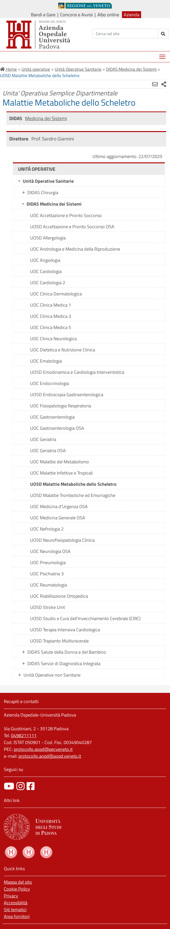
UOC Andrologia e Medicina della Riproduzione (75, 249)
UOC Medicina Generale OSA (57, 517)
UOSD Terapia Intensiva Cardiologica (65, 629)
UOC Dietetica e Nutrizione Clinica (62, 349)
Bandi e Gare (43, 14)
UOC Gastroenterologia (52, 416)
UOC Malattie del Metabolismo (59, 461)
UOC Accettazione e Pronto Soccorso (66, 215)
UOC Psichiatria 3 (47, 573)
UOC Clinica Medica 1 (50, 305)
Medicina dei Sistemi (46, 118)
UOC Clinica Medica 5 (50, 327)
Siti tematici (15, 909)
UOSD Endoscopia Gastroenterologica (66, 394)
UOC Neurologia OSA (50, 551)
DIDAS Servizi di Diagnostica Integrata (63, 663)
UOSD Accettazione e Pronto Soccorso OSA (72, 226)
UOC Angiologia (45, 260)
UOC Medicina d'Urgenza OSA (59, 506)
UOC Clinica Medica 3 (50, 316)
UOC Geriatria (43, 439)
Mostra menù (162, 55)
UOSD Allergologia (48, 237)
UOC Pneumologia (48, 562)
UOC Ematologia (46, 361)
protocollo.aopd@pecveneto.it (43, 749)
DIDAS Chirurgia (42, 192)
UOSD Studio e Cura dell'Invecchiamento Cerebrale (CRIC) (85, 618)
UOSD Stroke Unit (47, 607)
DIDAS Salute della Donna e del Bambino (66, 652)
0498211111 (24, 735)
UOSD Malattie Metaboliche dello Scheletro (73, 484)
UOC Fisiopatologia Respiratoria (60, 405)
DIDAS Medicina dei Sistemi (54, 204)
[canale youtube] (9, 786)
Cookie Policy (17, 888)
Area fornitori (17, 916)
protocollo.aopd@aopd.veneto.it (49, 756)
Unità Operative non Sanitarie (52, 674)
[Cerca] (125, 33)
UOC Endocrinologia (49, 383)
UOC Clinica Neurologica (53, 338)
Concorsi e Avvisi (76, 14)
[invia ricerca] (163, 33)
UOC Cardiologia (46, 271)
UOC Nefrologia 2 (47, 528)
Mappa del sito (18, 882)
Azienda (131, 14)
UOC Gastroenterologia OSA (57, 428)
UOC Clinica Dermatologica (56, 293)
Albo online (108, 14)
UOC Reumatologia (48, 584)
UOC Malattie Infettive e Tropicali (61, 472)
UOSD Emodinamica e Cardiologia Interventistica (77, 372)
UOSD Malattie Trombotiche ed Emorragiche (72, 495)
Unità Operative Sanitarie (48, 181)
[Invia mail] (155, 84)
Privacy (11, 895)
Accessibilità (15, 902)
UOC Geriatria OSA (48, 450)
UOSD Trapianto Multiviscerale (59, 640)
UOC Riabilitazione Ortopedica (59, 596)
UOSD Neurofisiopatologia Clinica (62, 540)
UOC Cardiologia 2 (47, 282)
